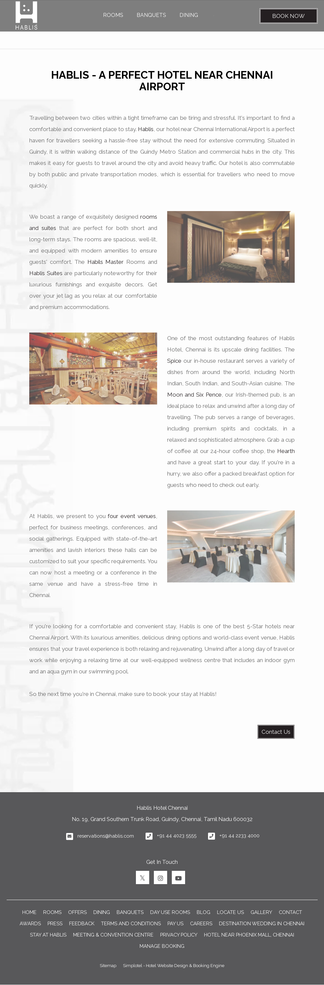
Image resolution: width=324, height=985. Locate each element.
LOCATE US (230, 912)
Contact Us (276, 731)
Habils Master (105, 262)
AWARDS (30, 923)
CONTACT (290, 912)
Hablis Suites (45, 273)
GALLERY (261, 912)
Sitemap (108, 965)
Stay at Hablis (48, 935)
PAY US (175, 923)
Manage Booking (162, 946)
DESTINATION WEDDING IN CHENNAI (261, 923)
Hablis (146, 129)
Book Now (288, 16)
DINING (188, 15)
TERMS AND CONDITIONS (131, 923)
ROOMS (113, 15)
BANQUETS (151, 15)
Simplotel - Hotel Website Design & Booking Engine (173, 965)
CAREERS (201, 923)
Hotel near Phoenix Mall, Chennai (249, 935)
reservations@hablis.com (105, 836)
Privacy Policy (178, 935)
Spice (174, 360)
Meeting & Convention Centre (113, 935)
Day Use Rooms (170, 912)
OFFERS (77, 912)
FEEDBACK (81, 923)
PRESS (55, 923)
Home (29, 912)
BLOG (203, 912)
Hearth (286, 451)
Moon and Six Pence (194, 394)
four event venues (132, 516)
